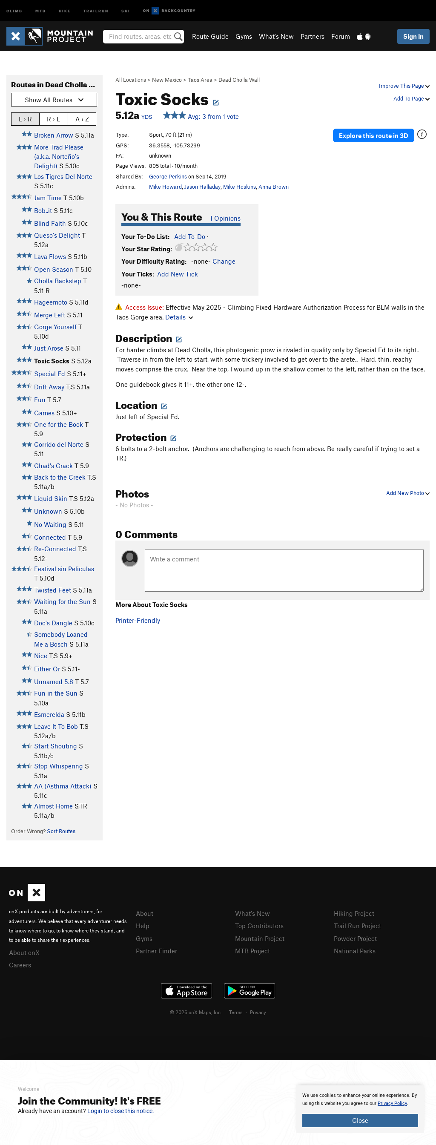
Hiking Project (354, 913)
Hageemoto (50, 302)
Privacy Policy (392, 1103)
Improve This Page (404, 85)
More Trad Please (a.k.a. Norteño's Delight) (58, 156)
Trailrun (96, 10)
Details (179, 317)
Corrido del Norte (58, 444)
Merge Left (49, 315)
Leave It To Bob (56, 726)
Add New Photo (408, 492)
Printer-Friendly (137, 620)
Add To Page (411, 98)
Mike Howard (165, 186)
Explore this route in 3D (373, 135)
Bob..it (43, 210)
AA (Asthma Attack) (63, 786)
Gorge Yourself (55, 327)
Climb (14, 10)
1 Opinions (225, 218)
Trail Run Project (357, 925)
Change (223, 261)
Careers (20, 965)
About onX (24, 952)
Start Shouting (55, 746)
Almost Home (53, 806)
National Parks (355, 951)
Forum (340, 36)
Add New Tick (177, 274)
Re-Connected (55, 548)
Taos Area (200, 79)
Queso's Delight (57, 235)
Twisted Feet (52, 590)
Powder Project (355, 938)
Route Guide (210, 36)
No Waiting (50, 524)
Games (44, 413)
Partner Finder (156, 951)
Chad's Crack (53, 465)
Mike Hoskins (239, 186)
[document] (360, 1109)
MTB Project (252, 951)
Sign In (413, 36)
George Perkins (168, 176)
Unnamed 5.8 (53, 681)
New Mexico (167, 79)
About (144, 913)
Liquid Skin (50, 498)
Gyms (243, 36)
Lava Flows (50, 256)
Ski (125, 10)
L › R (25, 119)
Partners (312, 36)
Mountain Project (259, 938)
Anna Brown (273, 186)
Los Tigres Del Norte (63, 176)
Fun (40, 399)
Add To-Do (189, 236)
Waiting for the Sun (62, 601)
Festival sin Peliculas (64, 568)
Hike (65, 10)
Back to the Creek (60, 477)
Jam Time (48, 197)
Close (360, 1120)
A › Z (82, 119)
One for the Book (58, 424)
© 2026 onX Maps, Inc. (196, 1012)
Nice (40, 655)
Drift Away (49, 387)
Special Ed (49, 373)
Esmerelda (49, 714)
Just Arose (48, 348)
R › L (53, 119)
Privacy (258, 1012)
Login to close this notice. (120, 1111)
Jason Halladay (202, 186)
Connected (50, 537)
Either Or (47, 669)
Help (142, 925)
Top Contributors (259, 925)
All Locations (130, 79)
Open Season (53, 269)
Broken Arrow (53, 135)
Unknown (48, 511)
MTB (40, 10)
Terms (236, 1012)
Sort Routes (61, 831)
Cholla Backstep (57, 281)
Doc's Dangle (53, 623)
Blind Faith (50, 223)
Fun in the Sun (55, 693)
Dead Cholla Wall (239, 79)
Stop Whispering (58, 766)
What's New (276, 36)
